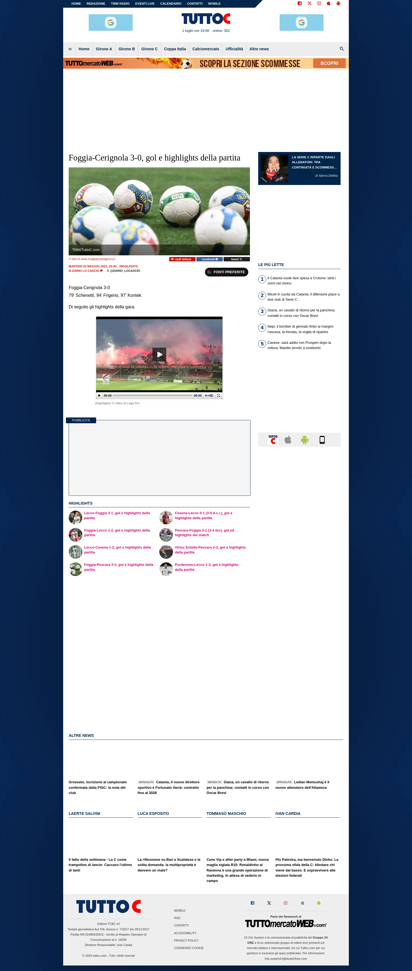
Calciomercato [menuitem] (206, 49)
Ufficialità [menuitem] (234, 49)
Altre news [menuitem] (259, 49)
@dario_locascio (123, 270)
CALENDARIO (171, 3)
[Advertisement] (299, 664)
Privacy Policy (186, 940)
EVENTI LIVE (145, 3)
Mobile (179, 910)
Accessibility (185, 933)
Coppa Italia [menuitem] (175, 49)
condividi (210, 259)
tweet (237, 259)
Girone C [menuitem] (149, 49)
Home (76, 3)
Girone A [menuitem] (104, 49)
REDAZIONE (96, 3)
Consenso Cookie (189, 948)
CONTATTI (195, 3)
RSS (177, 918)
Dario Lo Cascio (85, 270)
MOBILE (214, 3)
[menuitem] (70, 49)
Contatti (181, 925)
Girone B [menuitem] (127, 49)
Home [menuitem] (84, 49)
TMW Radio (120, 3)
